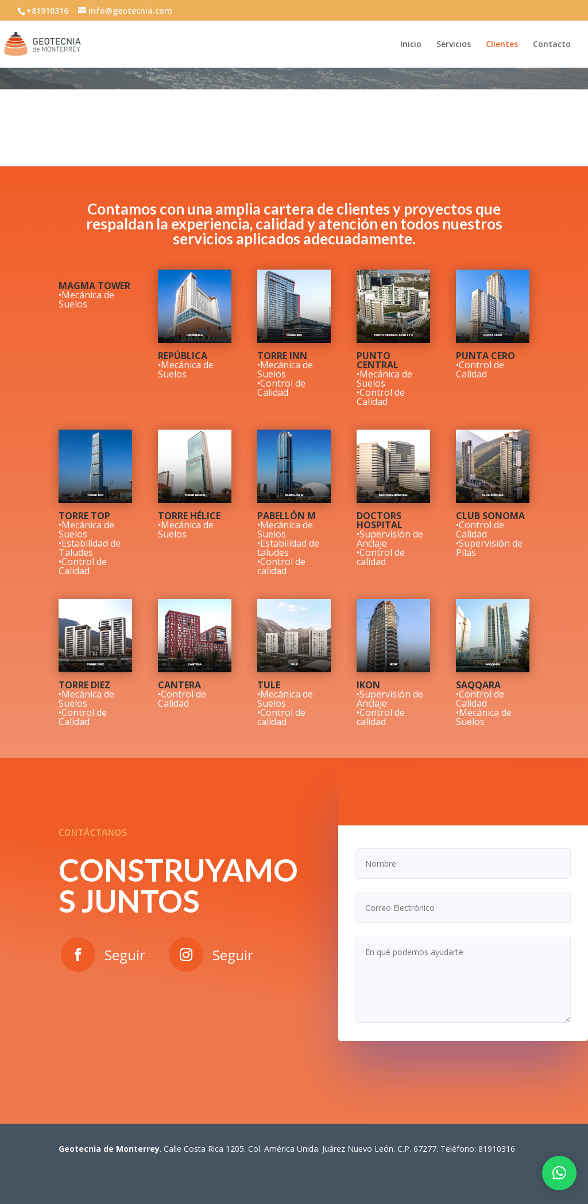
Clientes (502, 44)
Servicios (453, 44)
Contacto (552, 44)
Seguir (125, 954)
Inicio (410, 44)
